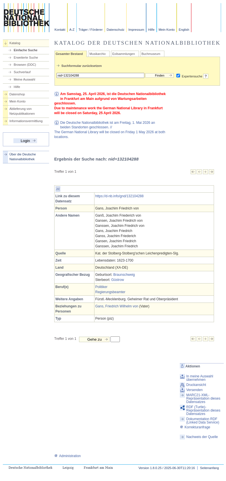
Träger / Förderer (90, 29)
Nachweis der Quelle (202, 437)
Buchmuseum (151, 54)
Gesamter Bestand (69, 54)
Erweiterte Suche (26, 57)
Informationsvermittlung (26, 121)
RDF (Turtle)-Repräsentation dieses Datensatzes (203, 410)
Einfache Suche (25, 50)
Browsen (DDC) (25, 64)
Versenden (194, 390)
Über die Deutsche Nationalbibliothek (22, 157)
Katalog (14, 43)
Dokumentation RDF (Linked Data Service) (202, 420)
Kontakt (60, 29)
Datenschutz (115, 29)
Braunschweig (124, 275)
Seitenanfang (209, 468)
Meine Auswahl (24, 79)
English (184, 29)
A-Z (71, 29)
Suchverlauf (22, 72)
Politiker (101, 287)
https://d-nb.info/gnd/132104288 (119, 196)
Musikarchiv (97, 54)
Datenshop (17, 94)
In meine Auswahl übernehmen (199, 378)
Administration (67, 456)
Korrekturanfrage (195, 427)
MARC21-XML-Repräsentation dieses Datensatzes (203, 398)
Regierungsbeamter (110, 292)
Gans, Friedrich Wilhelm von (116, 306)
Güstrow (117, 280)
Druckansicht (196, 385)
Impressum (136, 29)
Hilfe (151, 29)
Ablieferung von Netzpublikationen (22, 111)
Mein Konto (167, 29)
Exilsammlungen (123, 54)
